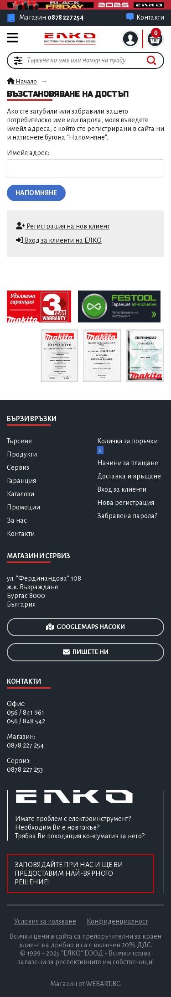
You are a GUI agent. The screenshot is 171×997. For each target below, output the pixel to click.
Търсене (19, 441)
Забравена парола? (127, 515)
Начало (22, 81)
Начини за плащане (127, 463)
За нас (17, 520)
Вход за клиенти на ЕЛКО (59, 240)
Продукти (22, 454)
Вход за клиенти (121, 489)
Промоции (23, 507)
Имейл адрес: (28, 152)
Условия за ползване (45, 921)
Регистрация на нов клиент (62, 226)
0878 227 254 (65, 17)
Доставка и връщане (129, 476)
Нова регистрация (125, 502)
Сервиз (18, 467)
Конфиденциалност (117, 921)
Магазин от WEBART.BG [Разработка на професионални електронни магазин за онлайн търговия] (85, 983)
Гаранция (21, 480)
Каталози (20, 494)
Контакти (21, 533)
